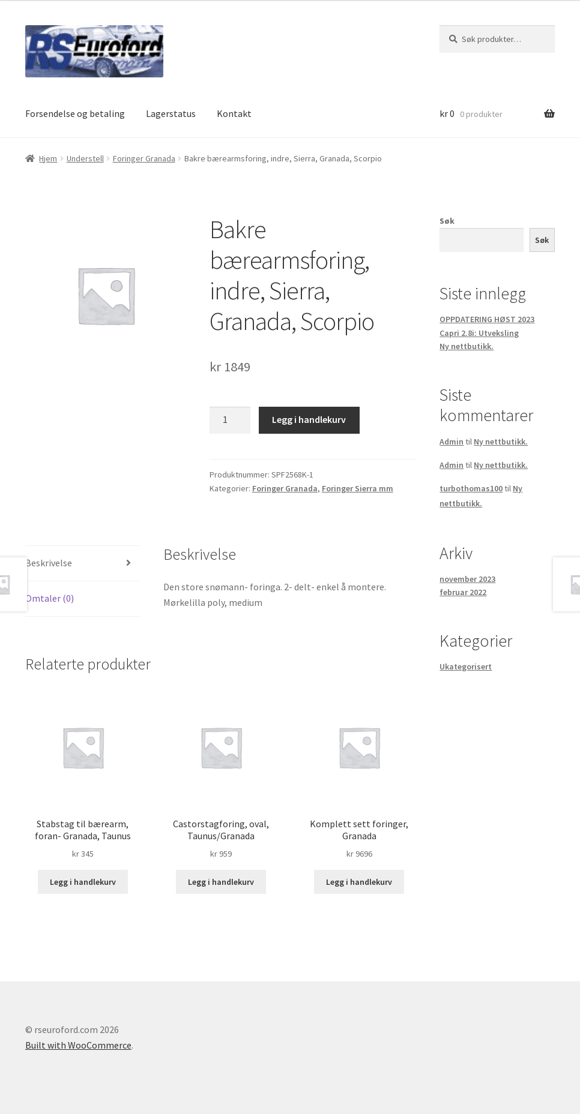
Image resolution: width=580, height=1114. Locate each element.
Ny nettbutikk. (467, 346)
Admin (452, 441)
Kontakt (234, 113)
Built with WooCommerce (78, 1045)
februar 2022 (463, 592)
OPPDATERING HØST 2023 (487, 319)
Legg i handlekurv (309, 419)
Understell (85, 158)
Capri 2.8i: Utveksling (479, 333)
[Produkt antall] (230, 420)
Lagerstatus (171, 113)
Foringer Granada (144, 158)
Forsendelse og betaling (75, 113)
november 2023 (467, 578)
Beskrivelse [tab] (48, 563)
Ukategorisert (466, 666)
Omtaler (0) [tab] (49, 598)
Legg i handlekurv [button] (83, 881)
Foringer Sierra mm (357, 488)
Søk (447, 220)
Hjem (48, 158)
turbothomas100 (471, 488)
